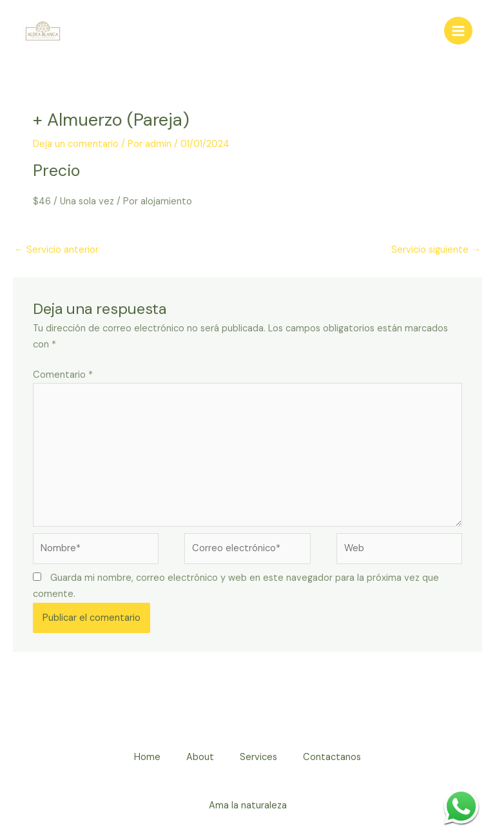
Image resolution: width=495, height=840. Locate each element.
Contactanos (332, 757)
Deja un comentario (76, 144)
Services (258, 757)
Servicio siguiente (436, 250)
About (200, 757)
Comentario (63, 375)
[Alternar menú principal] (458, 31)
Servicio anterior (56, 250)
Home (147, 757)
